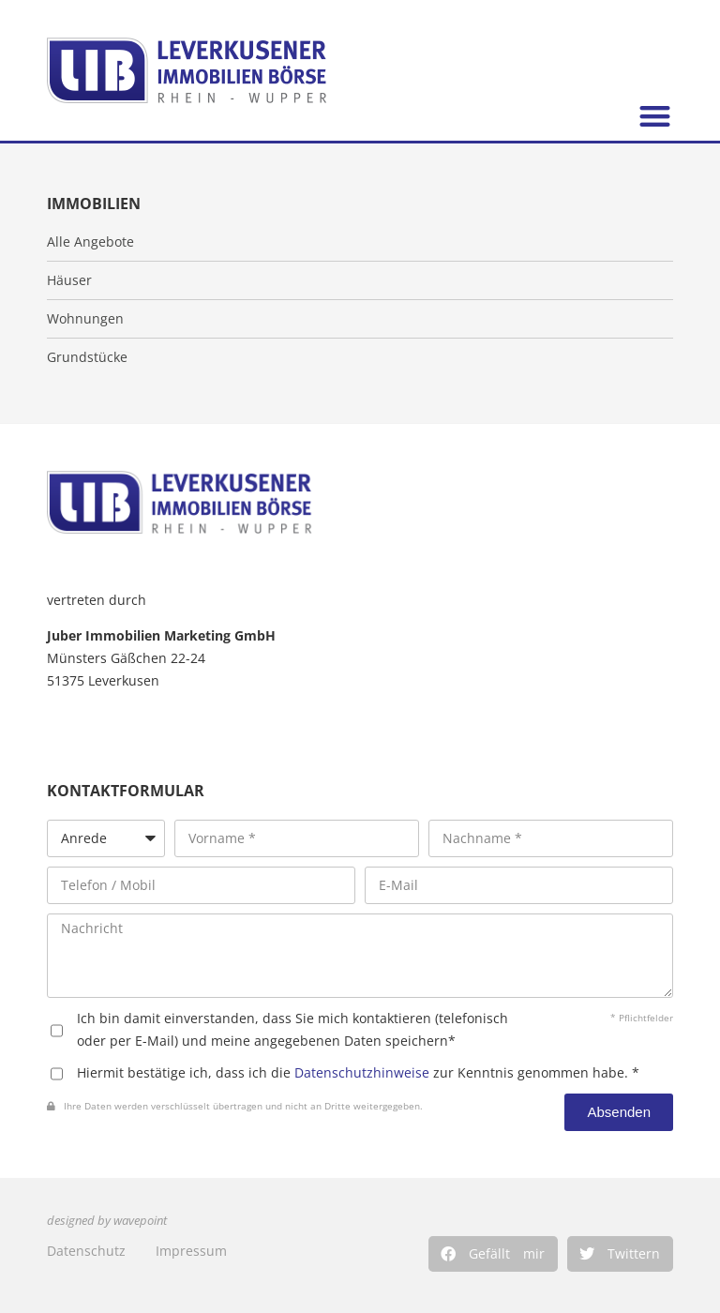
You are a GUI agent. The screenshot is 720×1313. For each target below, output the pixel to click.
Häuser (69, 280)
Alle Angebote (90, 241)
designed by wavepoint (107, 1221)
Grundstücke (87, 357)
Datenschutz (86, 1251)
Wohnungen (85, 318)
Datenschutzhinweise (361, 1072)
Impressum (191, 1251)
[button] (493, 1254)
